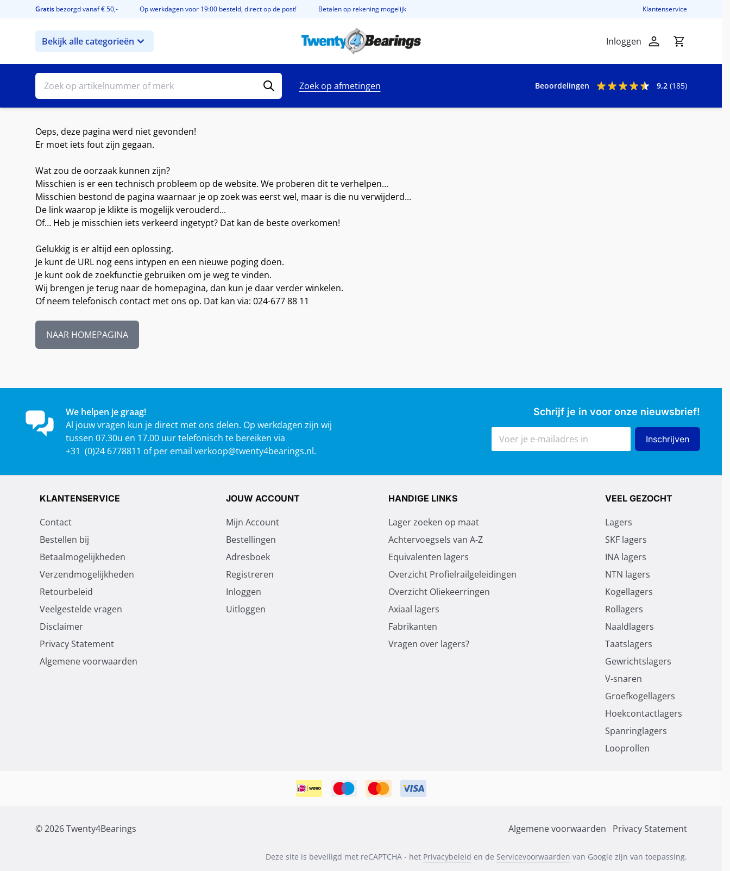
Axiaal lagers (413, 609)
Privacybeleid (447, 856)
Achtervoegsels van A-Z (435, 539)
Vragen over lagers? (428, 643)
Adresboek (248, 557)
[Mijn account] (654, 41)
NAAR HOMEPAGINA (87, 335)
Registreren (250, 574)
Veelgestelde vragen (81, 609)
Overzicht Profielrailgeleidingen (452, 574)
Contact (56, 522)
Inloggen (243, 591)
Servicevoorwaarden (533, 856)
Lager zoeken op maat (433, 522)
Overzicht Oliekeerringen (439, 591)
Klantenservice (665, 9)
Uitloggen (246, 609)
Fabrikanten (412, 626)
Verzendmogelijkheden (87, 574)
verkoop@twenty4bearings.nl (254, 451)
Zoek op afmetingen (340, 86)
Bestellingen (251, 539)
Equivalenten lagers (428, 557)
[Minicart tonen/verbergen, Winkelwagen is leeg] (679, 41)
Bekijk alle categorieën (94, 41)
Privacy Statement (77, 643)
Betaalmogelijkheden (82, 557)
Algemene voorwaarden (88, 661)
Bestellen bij (64, 539)
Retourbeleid (66, 591)
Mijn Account (252, 522)
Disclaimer (61, 626)
